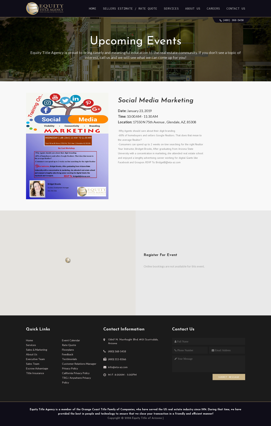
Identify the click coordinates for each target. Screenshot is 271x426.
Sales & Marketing (36, 349)
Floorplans (68, 349)
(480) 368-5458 (233, 20)
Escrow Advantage (37, 368)
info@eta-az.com (118, 367)
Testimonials (69, 359)
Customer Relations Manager (79, 363)
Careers (213, 8)
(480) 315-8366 (117, 359)
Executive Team (35, 359)
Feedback (67, 354)
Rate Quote (69, 345)
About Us (192, 8)
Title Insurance (35, 373)
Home (92, 8)
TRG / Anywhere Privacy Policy (76, 380)
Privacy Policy (70, 368)
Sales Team (32, 363)
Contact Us (235, 8)
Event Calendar (71, 340)
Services (171, 8)
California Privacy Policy (76, 373)
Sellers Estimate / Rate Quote (130, 8)
